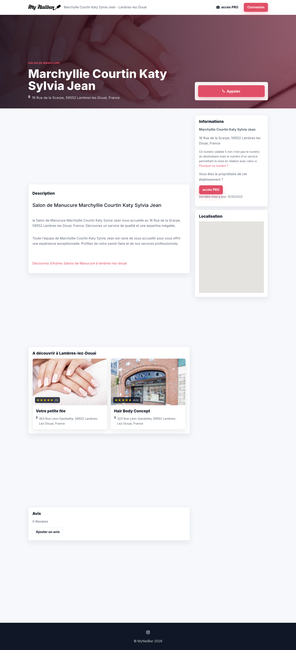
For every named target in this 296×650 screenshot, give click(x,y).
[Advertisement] (109, 147)
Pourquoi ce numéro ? (214, 165)
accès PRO (211, 190)
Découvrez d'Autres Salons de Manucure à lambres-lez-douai (80, 263)
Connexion (255, 7)
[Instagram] (148, 632)
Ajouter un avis (48, 532)
